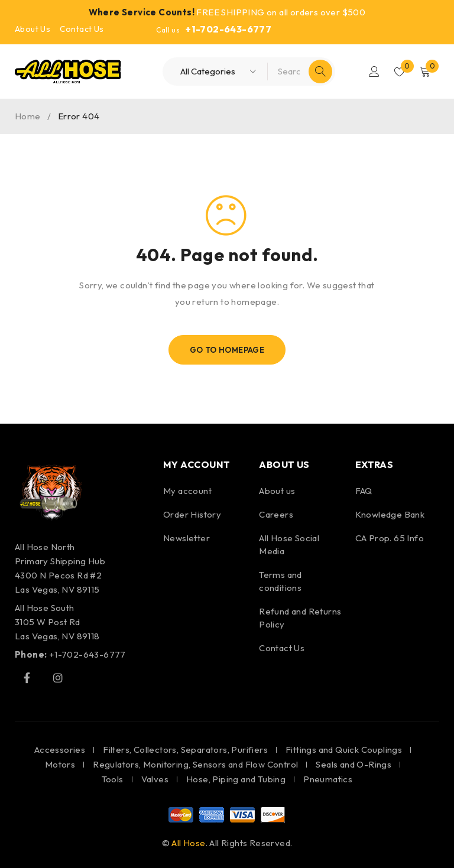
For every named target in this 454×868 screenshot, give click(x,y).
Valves (154, 779)
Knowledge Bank (390, 514)
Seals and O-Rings (353, 764)
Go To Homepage (227, 350)
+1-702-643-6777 (228, 29)
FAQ (363, 490)
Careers (276, 514)
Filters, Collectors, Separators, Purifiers (185, 749)
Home (28, 116)
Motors (60, 764)
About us (277, 490)
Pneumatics (327, 779)
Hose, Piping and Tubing (236, 779)
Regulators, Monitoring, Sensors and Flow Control (195, 764)
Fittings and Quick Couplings (344, 749)
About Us (32, 29)
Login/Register (372, 71)
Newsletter (186, 538)
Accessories (59, 749)
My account (187, 490)
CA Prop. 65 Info (389, 538)
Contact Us (82, 29)
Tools (113, 779)
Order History (192, 514)
